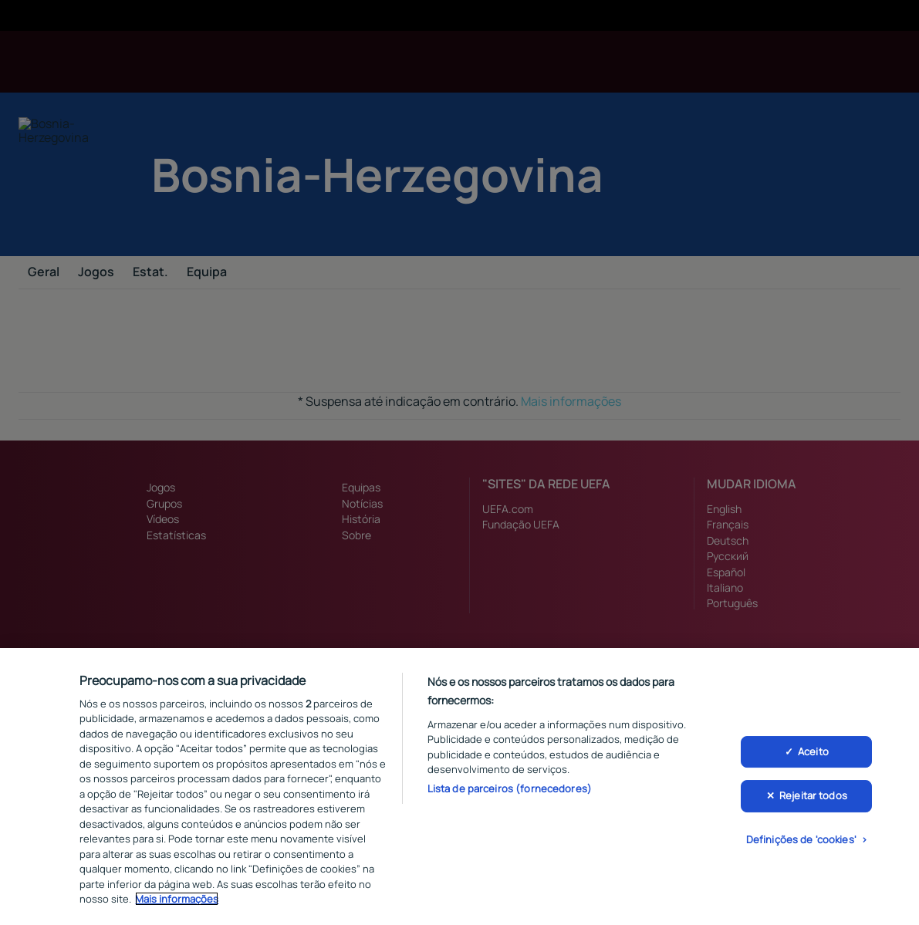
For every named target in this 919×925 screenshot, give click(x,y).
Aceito (813, 751)
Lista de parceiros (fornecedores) (509, 788)
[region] (459, 786)
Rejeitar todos (813, 795)
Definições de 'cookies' (801, 839)
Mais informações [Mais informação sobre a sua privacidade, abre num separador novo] (176, 899)
